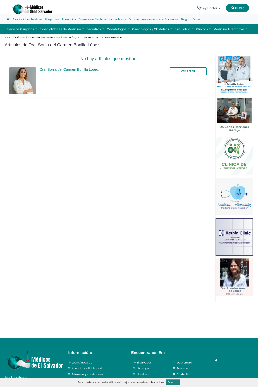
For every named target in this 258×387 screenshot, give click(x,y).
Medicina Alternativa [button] (229, 29)
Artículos (20, 37)
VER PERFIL (188, 71)
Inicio (8, 37)
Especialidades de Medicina (44, 37)
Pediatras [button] (94, 29)
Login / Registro (82, 362)
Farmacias (69, 19)
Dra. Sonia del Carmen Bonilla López (103, 37)
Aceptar (173, 382)
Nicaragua (143, 368)
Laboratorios (117, 19)
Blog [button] (184, 19)
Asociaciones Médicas (27, 19)
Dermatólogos (71, 37)
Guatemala (184, 362)
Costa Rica (184, 374)
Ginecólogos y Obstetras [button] (151, 29)
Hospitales (52, 19)
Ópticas (134, 19)
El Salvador (144, 362)
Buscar (237, 8)
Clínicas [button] (202, 29)
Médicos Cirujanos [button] (21, 29)
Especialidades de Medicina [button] (61, 29)
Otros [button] (197, 19)
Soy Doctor (209, 8)
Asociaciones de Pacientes (160, 19)
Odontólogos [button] (117, 29)
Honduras (143, 374)
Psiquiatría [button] (183, 29)
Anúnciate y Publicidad (87, 368)
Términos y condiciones (87, 374)
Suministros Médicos (92, 19)
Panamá (182, 368)
